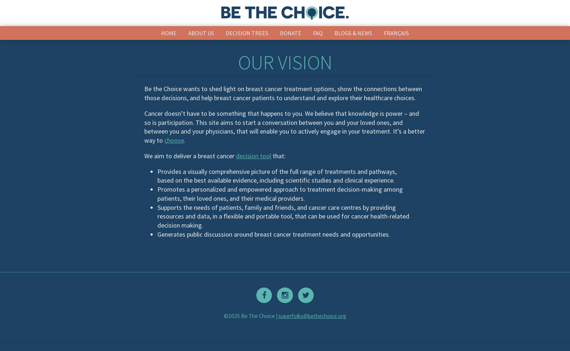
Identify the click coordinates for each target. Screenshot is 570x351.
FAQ (318, 33)
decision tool (253, 156)
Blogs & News (353, 33)
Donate (290, 33)
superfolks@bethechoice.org (312, 316)
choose (174, 140)
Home (169, 33)
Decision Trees (247, 33)
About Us (201, 33)
